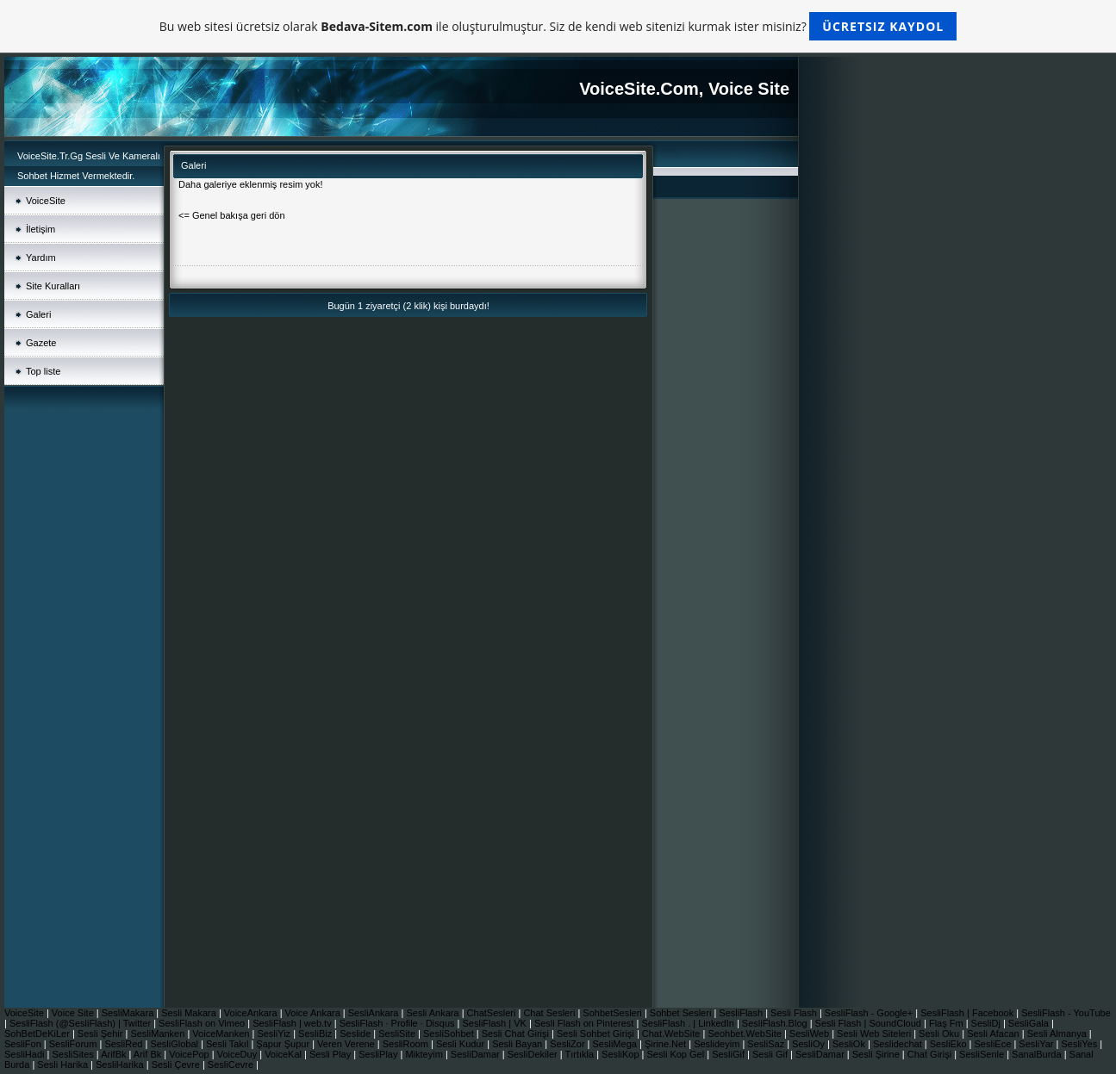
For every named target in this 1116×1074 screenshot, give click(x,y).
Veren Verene (347, 1044)
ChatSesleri (493, 1013)
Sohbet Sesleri (682, 1013)
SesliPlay (379, 1054)
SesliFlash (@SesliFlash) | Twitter (81, 1023)
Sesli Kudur (461, 1044)
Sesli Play (331, 1054)
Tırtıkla (581, 1054)
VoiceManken (222, 1033)
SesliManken (158, 1033)
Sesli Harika (63, 1064)
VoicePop (190, 1054)
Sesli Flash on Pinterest (585, 1023)
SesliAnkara (375, 1013)
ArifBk (114, 1054)
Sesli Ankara (433, 1013)
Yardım (41, 257)
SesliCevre (232, 1064)
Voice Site (74, 1013)
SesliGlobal (175, 1044)
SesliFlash (742, 1013)
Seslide (356, 1033)
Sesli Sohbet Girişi (597, 1033)
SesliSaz (767, 1044)
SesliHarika (121, 1064)
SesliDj (987, 1023)
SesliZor (568, 1044)
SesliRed (124, 1044)
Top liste (43, 371)
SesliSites (74, 1054)
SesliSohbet (450, 1033)
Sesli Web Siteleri (875, 1033)
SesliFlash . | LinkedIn (688, 1023)
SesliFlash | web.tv (293, 1023)
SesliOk (850, 1044)
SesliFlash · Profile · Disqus (399, 1023)
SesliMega (616, 1044)
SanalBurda (1038, 1054)
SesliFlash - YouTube (1066, 1013)
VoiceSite (45, 201)
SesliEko (949, 1044)
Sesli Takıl (228, 1044)
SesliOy (809, 1044)
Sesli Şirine (877, 1054)
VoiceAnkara (252, 1013)
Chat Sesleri (550, 1013)
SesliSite (398, 1033)
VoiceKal (284, 1054)
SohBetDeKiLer (38, 1033)
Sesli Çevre (177, 1064)
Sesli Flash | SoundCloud (869, 1023)
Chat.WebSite (672, 1033)
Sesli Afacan (993, 1033)
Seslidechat (899, 1044)
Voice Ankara (314, 1013)
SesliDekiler (534, 1054)
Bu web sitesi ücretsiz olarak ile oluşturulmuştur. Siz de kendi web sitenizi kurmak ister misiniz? (558, 26)
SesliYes (1080, 1044)
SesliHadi (25, 1054)
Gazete (41, 343)
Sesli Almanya (1058, 1033)
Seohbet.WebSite (745, 1033)
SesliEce (994, 1044)
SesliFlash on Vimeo (203, 1023)
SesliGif (729, 1054)
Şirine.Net (667, 1044)
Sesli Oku (940, 1033)
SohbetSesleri (614, 1013)
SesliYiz (275, 1033)
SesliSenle (983, 1054)
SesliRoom (407, 1044)
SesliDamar (476, 1054)
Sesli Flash (795, 1013)
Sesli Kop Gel (677, 1054)
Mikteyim (425, 1054)
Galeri (38, 314)
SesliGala (1029, 1023)
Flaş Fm (947, 1023)
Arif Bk (149, 1054)
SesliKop (621, 1054)
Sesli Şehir (102, 1033)
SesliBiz (316, 1033)
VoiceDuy (238, 1054)
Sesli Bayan (518, 1044)
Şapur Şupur (284, 1044)
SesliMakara (129, 1013)
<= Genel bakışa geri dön (231, 215)
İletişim (40, 229)
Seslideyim (718, 1044)
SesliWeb (810, 1033)
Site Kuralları (53, 286)
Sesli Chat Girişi (517, 1033)
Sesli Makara (190, 1013)
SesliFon (24, 1044)
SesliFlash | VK (496, 1023)
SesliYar (1037, 1044)
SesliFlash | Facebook (968, 1013)
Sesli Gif (771, 1054)
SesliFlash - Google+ (870, 1013)
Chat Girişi (930, 1054)
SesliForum (74, 1044)
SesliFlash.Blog (776, 1023)
